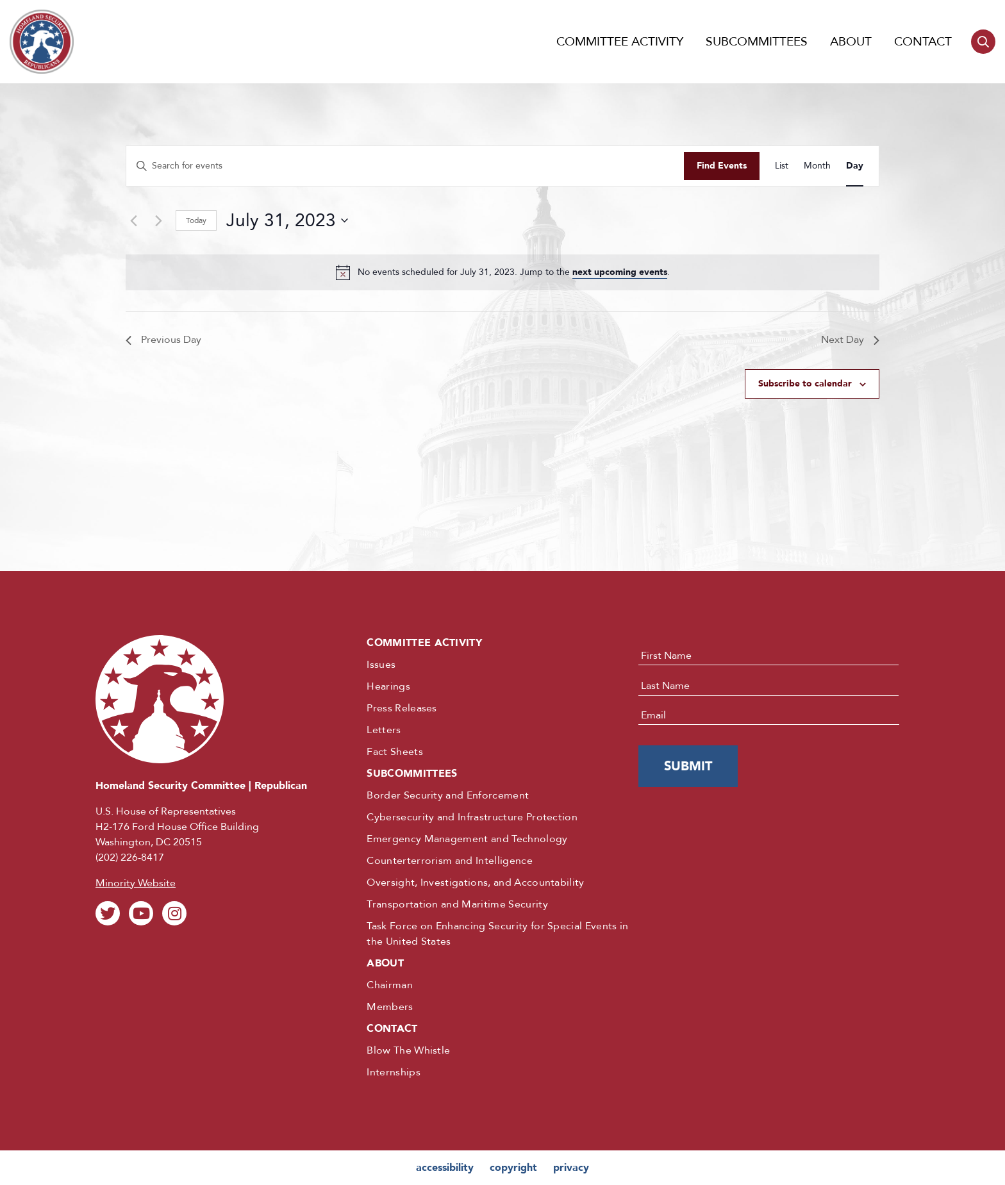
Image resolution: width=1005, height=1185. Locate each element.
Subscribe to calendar (805, 383)
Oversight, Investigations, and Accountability (475, 882)
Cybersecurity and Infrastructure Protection (472, 817)
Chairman (390, 985)
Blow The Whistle (408, 1050)
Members (390, 1007)
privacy (571, 1168)
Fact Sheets (395, 752)
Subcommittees (757, 41)
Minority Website (136, 883)
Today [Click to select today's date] (196, 220)
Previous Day (163, 340)
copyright (513, 1168)
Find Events (722, 166)
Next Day (850, 340)
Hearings (388, 686)
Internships (393, 1072)
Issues (381, 665)
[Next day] (158, 220)
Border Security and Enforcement (448, 795)
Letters (384, 730)
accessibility (445, 1168)
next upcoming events (619, 272)
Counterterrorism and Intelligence (450, 861)
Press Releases (401, 708)
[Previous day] (133, 220)
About (851, 41)
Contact (923, 41)
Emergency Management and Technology (467, 839)
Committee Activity (619, 41)
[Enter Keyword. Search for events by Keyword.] (405, 166)
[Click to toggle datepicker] (287, 220)
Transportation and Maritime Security (457, 904)
